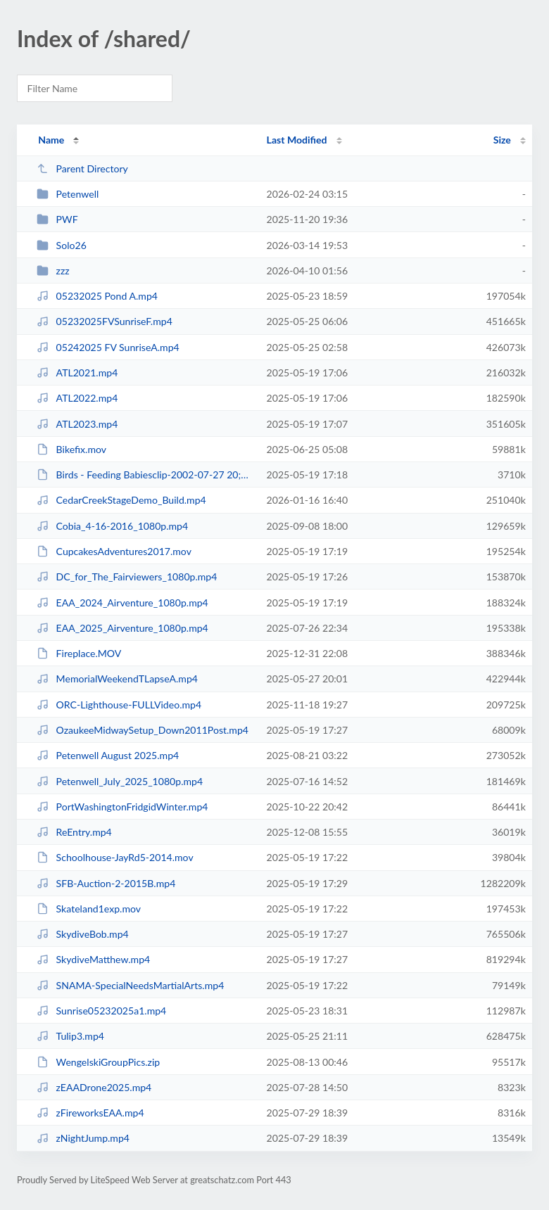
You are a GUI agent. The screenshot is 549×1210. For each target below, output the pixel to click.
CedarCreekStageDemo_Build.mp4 (121, 500)
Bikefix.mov (71, 449)
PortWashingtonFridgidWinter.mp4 (122, 807)
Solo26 (62, 245)
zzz (53, 270)
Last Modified (297, 140)
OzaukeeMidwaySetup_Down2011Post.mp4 (142, 730)
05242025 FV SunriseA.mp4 (108, 347)
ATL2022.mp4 (77, 398)
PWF (57, 219)
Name (51, 140)
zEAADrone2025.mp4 (94, 1087)
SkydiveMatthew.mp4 (93, 959)
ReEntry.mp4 (74, 832)
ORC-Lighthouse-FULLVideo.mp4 (119, 705)
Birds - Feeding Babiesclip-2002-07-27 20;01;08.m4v (145, 474)
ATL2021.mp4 (77, 372)
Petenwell (68, 194)
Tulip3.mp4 (70, 1036)
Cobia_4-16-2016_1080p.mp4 (112, 526)
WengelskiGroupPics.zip (98, 1062)
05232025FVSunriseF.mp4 (104, 321)
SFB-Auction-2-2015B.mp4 (106, 883)
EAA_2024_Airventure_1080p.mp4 (122, 603)
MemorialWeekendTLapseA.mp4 (117, 678)
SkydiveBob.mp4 (83, 934)
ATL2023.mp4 (77, 424)
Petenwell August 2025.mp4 (108, 755)
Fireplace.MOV (79, 653)
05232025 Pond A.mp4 (97, 296)
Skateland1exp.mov (89, 909)
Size (502, 140)
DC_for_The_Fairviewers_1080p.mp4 (127, 576)
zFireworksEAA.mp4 (90, 1113)
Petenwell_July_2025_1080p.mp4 (120, 781)
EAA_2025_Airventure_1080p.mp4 (122, 628)
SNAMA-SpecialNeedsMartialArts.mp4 (130, 985)
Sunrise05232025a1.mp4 (101, 1011)
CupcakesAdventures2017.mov (114, 551)
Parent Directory (82, 168)
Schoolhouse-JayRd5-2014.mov (115, 857)
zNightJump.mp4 (83, 1138)
